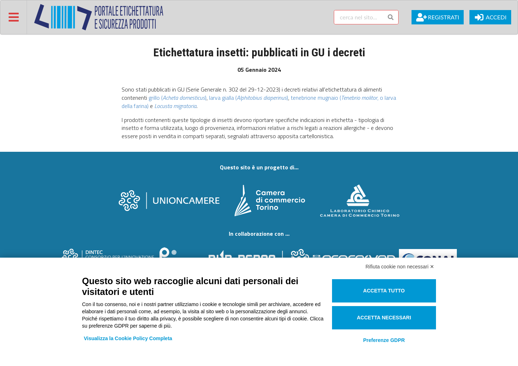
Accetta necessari (384, 317)
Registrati (437, 17)
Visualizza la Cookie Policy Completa (128, 338)
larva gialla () (248, 97)
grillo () (177, 97)
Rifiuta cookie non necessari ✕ (399, 266)
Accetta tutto (384, 291)
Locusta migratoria (175, 106)
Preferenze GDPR (384, 340)
